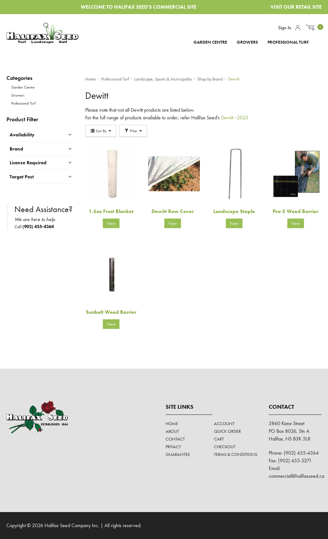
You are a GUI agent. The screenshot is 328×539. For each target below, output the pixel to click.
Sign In (284, 27)
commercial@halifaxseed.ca (296, 476)
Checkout (224, 446)
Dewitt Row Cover (173, 211)
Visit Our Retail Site (296, 7)
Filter (133, 130)
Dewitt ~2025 (234, 117)
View (111, 223)
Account (297, 27)
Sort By (100, 130)
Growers (247, 42)
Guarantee (178, 454)
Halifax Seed (42, 35)
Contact (175, 439)
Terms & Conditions (235, 454)
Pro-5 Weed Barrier (295, 211)
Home (172, 423)
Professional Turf (288, 42)
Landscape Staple (234, 211)
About (172, 431)
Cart (219, 439)
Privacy (173, 446)
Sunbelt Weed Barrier (111, 312)
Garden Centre (210, 42)
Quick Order (227, 431)
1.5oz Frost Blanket (111, 211)
